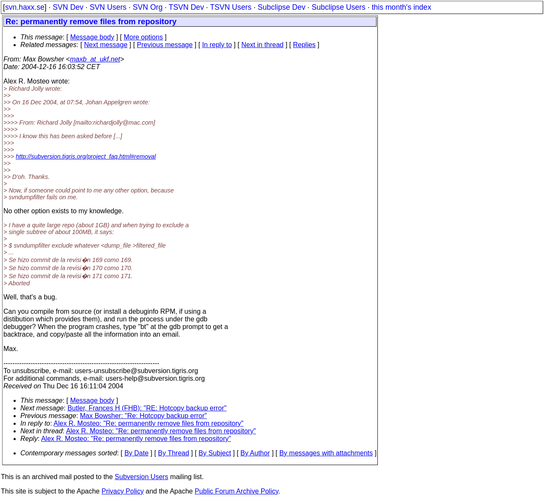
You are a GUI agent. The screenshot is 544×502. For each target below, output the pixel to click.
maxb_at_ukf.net (95, 59)
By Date (136, 453)
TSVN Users (230, 7)
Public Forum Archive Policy (236, 491)
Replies (304, 44)
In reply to (217, 44)
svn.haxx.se (25, 7)
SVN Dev (68, 7)
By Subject (214, 453)
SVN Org (147, 7)
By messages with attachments (326, 453)
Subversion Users (141, 476)
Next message (105, 44)
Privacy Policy (122, 491)
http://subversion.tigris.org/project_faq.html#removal (86, 156)
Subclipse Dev (281, 7)
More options (143, 37)
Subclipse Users (338, 7)
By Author (255, 453)
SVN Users (107, 7)
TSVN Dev (186, 7)
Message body (92, 37)
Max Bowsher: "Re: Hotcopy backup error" (143, 415)
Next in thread (262, 44)
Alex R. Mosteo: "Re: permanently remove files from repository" (148, 423)
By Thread (174, 453)
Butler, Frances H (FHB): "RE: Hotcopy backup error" (146, 408)
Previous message (165, 44)
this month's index (401, 7)
